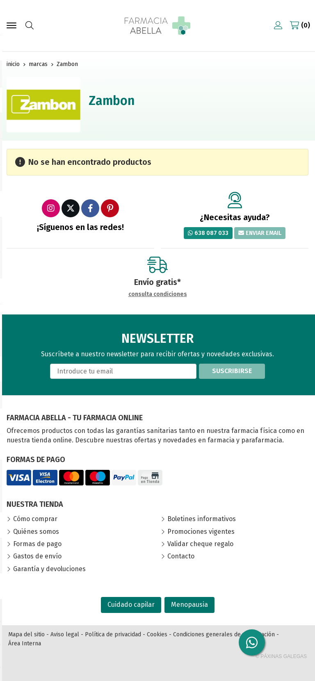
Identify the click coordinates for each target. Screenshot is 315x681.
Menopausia (189, 604)
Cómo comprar (35, 519)
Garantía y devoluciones (49, 569)
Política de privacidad (113, 634)
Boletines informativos (201, 519)
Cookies (157, 634)
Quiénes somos (36, 531)
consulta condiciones (157, 294)
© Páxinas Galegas (281, 656)
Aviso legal (64, 634)
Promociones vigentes (201, 531)
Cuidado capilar (131, 604)
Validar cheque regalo (200, 544)
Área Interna (24, 643)
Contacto (180, 556)
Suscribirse (232, 371)
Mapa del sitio (26, 634)
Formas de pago (37, 544)
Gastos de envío (37, 556)
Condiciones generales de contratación (224, 634)
